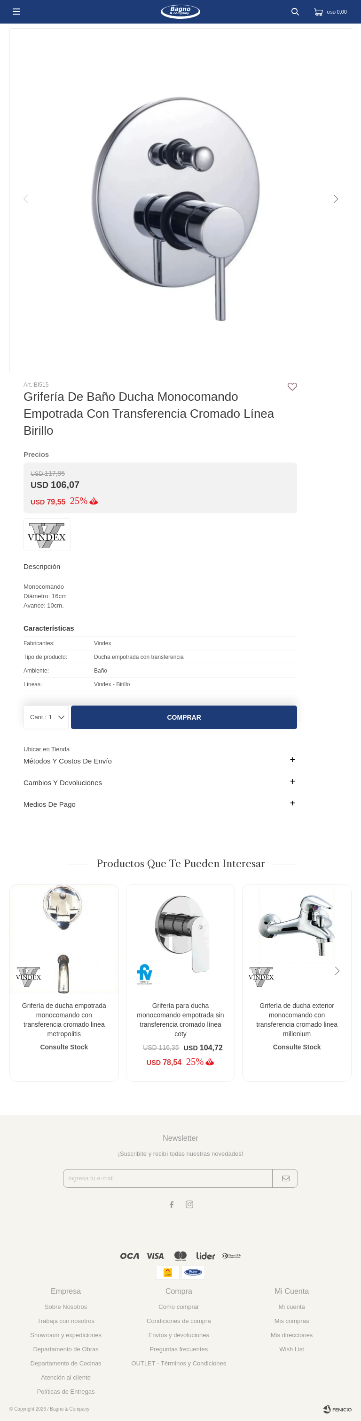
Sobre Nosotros (66, 1306)
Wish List (291, 1349)
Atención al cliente (66, 1377)
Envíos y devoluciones (179, 1335)
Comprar (184, 717)
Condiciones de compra (179, 1320)
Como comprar (178, 1306)
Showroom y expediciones (66, 1335)
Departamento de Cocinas (66, 1363)
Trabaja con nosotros (65, 1320)
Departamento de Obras (65, 1349)
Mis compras (292, 1320)
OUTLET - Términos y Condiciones (178, 1363)
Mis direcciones (292, 1335)
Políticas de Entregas (66, 1391)
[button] (335, 199)
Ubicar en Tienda (47, 749)
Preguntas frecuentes (179, 1349)
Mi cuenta (291, 1306)
